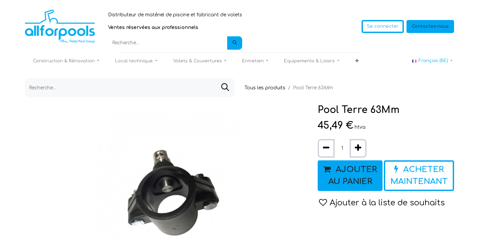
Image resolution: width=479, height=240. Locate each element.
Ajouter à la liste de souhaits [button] (382, 202)
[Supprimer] (326, 148)
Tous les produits (264, 87)
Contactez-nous (430, 26)
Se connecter (383, 26)
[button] (357, 61)
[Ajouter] (358, 148)
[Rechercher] (234, 43)
